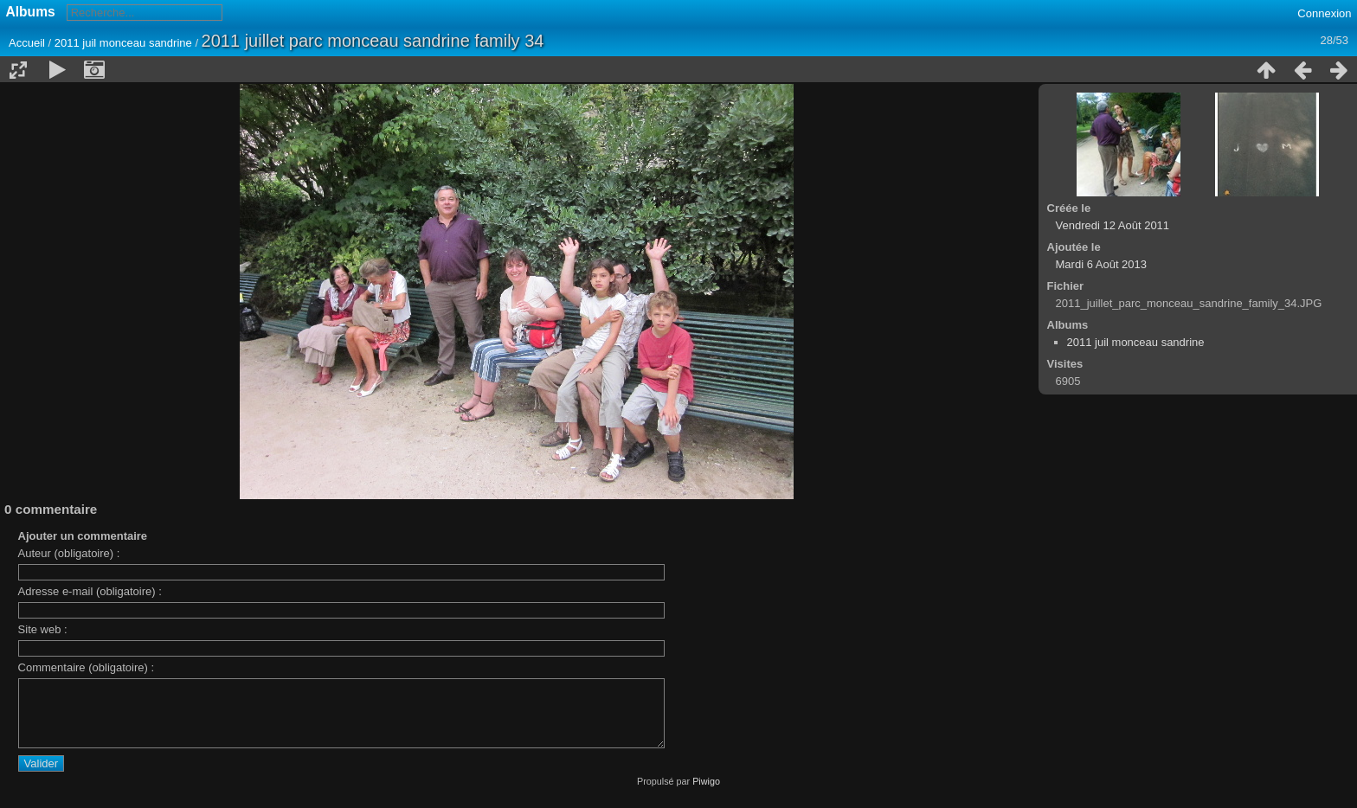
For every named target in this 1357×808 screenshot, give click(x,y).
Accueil (27, 42)
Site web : (43, 629)
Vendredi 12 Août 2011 (1113, 225)
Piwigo (706, 794)
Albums (30, 11)
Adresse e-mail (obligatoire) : (90, 591)
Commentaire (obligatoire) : (86, 667)
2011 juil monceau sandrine (123, 42)
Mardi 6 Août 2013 (1102, 264)
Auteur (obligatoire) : (69, 553)
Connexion (1324, 13)
